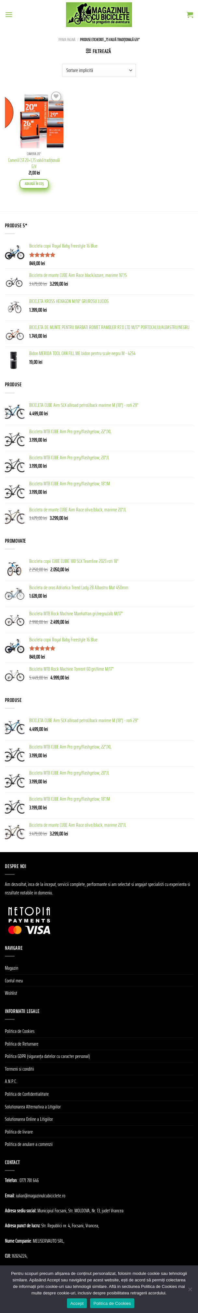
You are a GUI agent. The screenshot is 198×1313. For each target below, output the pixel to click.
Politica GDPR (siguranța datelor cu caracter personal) (47, 1056)
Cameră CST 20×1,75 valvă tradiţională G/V (34, 163)
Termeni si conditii (19, 1069)
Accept (77, 1303)
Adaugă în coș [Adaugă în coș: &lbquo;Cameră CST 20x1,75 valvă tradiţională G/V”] (34, 184)
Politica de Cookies (19, 1031)
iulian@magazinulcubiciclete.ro (40, 1196)
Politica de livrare (19, 1132)
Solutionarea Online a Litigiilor (29, 1119)
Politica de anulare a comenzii (29, 1144)
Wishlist (11, 993)
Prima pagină (67, 39)
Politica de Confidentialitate (27, 1094)
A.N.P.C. (11, 1081)
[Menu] (9, 14)
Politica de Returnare (21, 1044)
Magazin (11, 968)
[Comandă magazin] (99, 70)
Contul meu (14, 981)
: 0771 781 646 (28, 1180)
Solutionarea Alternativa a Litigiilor (33, 1107)
